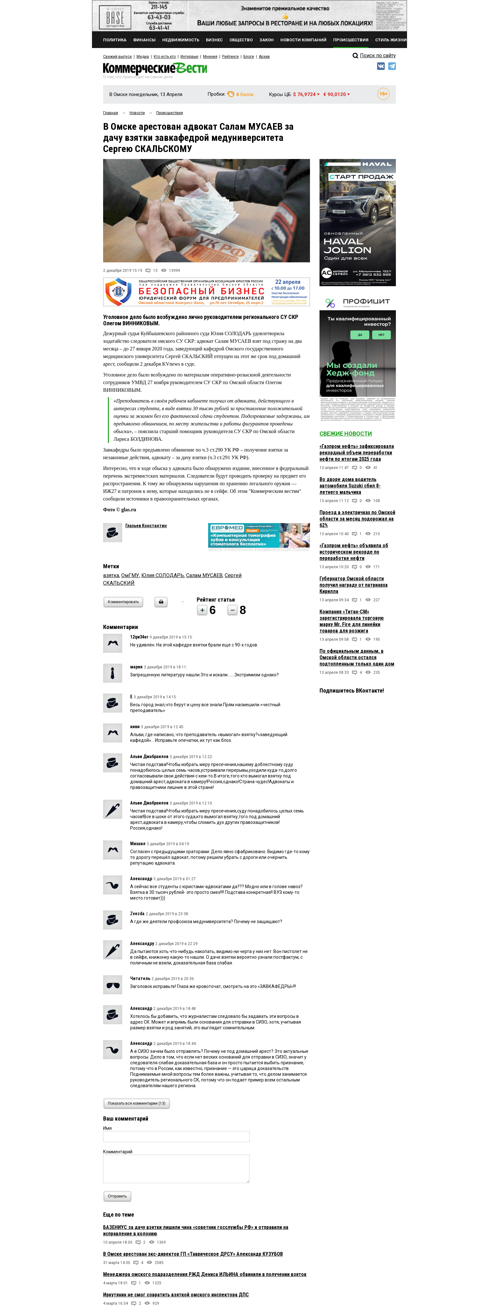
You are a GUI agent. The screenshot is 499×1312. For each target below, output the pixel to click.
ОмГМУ (130, 575)
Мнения (210, 56)
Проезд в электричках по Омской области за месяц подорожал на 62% (357, 518)
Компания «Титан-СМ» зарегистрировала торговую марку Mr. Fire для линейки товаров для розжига (352, 621)
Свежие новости (346, 433)
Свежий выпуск (117, 56)
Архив (263, 56)
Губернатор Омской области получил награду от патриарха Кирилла (354, 585)
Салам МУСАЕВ (204, 575)
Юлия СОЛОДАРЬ (162, 575)
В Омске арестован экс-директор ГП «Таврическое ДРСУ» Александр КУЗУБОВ (193, 1254)
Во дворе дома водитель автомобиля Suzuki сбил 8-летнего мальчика (350, 485)
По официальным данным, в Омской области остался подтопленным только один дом (357, 657)
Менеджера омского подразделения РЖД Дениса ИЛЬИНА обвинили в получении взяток (204, 1274)
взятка (111, 575)
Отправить (119, 1196)
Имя (107, 1128)
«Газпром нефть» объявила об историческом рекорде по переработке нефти (354, 551)
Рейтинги (230, 56)
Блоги (248, 56)
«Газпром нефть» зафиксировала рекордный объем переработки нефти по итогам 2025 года (357, 452)
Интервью (189, 56)
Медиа (143, 56)
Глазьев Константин (146, 525)
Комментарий (117, 1151)
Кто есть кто (165, 56)
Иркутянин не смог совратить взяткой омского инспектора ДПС (176, 1295)
